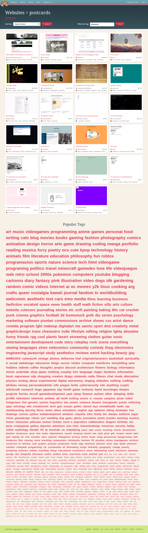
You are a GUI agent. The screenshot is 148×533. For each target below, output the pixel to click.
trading (36, 469)
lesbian (33, 450)
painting (91, 310)
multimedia (10, 466)
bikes (76, 496)
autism (99, 393)
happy (78, 511)
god (101, 454)
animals (132, 151)
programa (9, 484)
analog (8, 482)
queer (24, 292)
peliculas (35, 421)
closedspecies (62, 484)
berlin (44, 121)
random (13, 286)
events (84, 398)
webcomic (16, 299)
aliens (57, 410)
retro (20, 274)
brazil (136, 479)
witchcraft (13, 389)
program (27, 326)
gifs (113, 433)
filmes (66, 457)
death (123, 443)
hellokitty (93, 447)
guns (33, 494)
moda (119, 376)
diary (29, 280)
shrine (109, 440)
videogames (37, 231)
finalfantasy (84, 508)
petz (21, 484)
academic (85, 487)
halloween (24, 482)
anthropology (57, 487)
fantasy (43, 280)
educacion (42, 363)
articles (62, 496)
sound (72, 474)
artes (119, 472)
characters (51, 331)
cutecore (28, 310)
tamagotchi (9, 508)
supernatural (26, 469)
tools (85, 454)
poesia (131, 494)
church (61, 501)
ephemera (80, 59)
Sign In (144, 2)
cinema (22, 315)
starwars (33, 460)
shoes (30, 477)
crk (41, 499)
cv (103, 484)
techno (120, 469)
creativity (120, 326)
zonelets (35, 437)
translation (86, 463)
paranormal (110, 437)
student (57, 454)
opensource (59, 472)
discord (70, 367)
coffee (34, 367)
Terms (131, 529)
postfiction (44, 149)
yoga (8, 463)
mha (102, 506)
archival (52, 513)
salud (135, 469)
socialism (68, 472)
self (27, 513)
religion (105, 331)
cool (41, 337)
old (27, 460)
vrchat (90, 501)
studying (78, 433)
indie (65, 331)
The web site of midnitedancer (121, 177)
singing (89, 380)
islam (111, 504)
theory (8, 494)
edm (72, 477)
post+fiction (45, 146)
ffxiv (20, 440)
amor (32, 433)
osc (131, 421)
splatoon (99, 410)
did (75, 484)
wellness (93, 487)
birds (74, 385)
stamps (59, 59)
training (110, 499)
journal (70, 292)
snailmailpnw (80, 210)
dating (40, 506)
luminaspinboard (46, 88)
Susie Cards (45, 55)
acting (99, 457)
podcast (52, 443)
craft (34, 443)
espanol (92, 513)
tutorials (107, 489)
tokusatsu (105, 513)
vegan (25, 511)
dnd (107, 326)
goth (90, 315)
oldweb (24, 367)
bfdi (135, 437)
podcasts (29, 474)
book (9, 376)
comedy (97, 348)
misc (126, 454)
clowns (130, 457)
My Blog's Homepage (14, 146)
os (22, 499)
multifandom (99, 513)
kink (126, 508)
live (33, 496)
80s (15, 457)
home (92, 437)
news (55, 304)
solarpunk (82, 506)
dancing (30, 410)
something (76, 506)
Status (124, 529)
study (50, 353)
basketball (116, 358)
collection (131, 463)
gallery (34, 425)
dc (24, 472)
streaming (78, 337)
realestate (20, 460)
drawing (83, 244)
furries (23, 393)
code (59, 342)
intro (90, 414)
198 (140, 88)
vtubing (130, 504)
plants (51, 337)
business (120, 299)
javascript (36, 353)
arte (58, 244)
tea (44, 460)
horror (47, 244)
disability (26, 506)
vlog (40, 460)
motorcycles (92, 511)
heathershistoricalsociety (14, 57)
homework (136, 482)
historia (118, 460)
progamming (35, 447)
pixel (106, 433)
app (90, 410)
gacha (79, 487)
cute (74, 250)
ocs (65, 250)
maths (48, 454)
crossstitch (119, 182)
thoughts (46, 367)
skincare (9, 472)
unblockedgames (26, 501)
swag (99, 437)
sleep (77, 393)
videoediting (51, 469)
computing (62, 460)
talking (36, 491)
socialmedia (54, 447)
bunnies (85, 440)
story (68, 342)
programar (68, 466)
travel (51, 268)
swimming (126, 472)
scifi (78, 310)
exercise (20, 506)
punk (10, 315)
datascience (127, 511)
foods (74, 443)
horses (122, 463)
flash (27, 466)
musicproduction (81, 494)
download (30, 516)
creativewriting (49, 501)
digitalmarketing (120, 479)
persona (60, 469)
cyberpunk (29, 358)
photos (55, 358)
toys (95, 406)
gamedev (86, 268)
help (13, 463)
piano (84, 430)
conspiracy (52, 479)
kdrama (45, 477)
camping (42, 496)
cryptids (86, 489)
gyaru (69, 418)
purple (105, 479)
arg (131, 286)
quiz (18, 501)
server (137, 491)
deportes (45, 425)
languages (28, 348)
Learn (38, 2)
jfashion (10, 433)
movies (56, 182)
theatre (124, 389)
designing (11, 450)
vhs (110, 474)
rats (78, 484)
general (108, 484)
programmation (73, 501)
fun (97, 256)
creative (57, 376)
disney (105, 499)
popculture (80, 421)
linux (105, 286)
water (56, 489)
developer (122, 410)
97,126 (69, 57)
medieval (99, 484)
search (109, 477)
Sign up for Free (133, 2)
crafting (127, 380)
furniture (120, 487)
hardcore (38, 479)
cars (59, 299)
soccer (65, 363)
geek (56, 501)
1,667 (69, 149)
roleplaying (73, 429)
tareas (23, 513)
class (117, 496)
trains (102, 460)
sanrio (87, 326)
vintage (43, 358)
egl (130, 482)
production (64, 443)
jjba (110, 491)
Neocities (8, 529)
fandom (86, 292)
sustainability (33, 487)
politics (91, 151)
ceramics (25, 489)
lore (75, 372)
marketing (14, 321)
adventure (59, 425)
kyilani (8, 149)
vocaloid (31, 304)
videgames (137, 511)
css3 (107, 504)
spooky (70, 508)
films (91, 299)
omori (89, 450)
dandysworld (55, 496)
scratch (34, 457)
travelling (44, 450)
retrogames (42, 487)
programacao (102, 482)
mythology (21, 429)
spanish (52, 437)
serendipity (87, 90)
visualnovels (41, 406)
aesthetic (36, 299)
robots (35, 418)
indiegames (64, 437)
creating (8, 496)
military (55, 504)
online (10, 429)
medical (134, 472)
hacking (114, 121)
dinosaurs (37, 454)
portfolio (130, 244)
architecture (85, 367)
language (86, 372)
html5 (67, 389)
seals (18, 499)
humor (10, 421)
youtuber (8, 504)
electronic (121, 450)
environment (97, 151)
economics (65, 474)
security (120, 425)
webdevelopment (50, 414)
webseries (100, 487)
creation (53, 484)
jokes (60, 513)
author (136, 474)
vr (90, 398)
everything (119, 342)
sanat (84, 499)
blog (34, 237)
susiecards (45, 57)
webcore (13, 358)
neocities (13, 499)
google (100, 501)
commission (83, 504)
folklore (114, 90)
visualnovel (10, 479)
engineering (16, 353)
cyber (78, 463)
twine (65, 454)
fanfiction (14, 304)
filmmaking (73, 447)
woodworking (9, 516)
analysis (127, 477)
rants (67, 489)
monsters (82, 472)
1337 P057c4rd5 (116, 116)
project (59, 367)
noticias (101, 496)
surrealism (50, 474)
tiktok (52, 472)
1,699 (35, 149)
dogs (100, 280)
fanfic (120, 406)
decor (7, 499)
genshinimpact (10, 489)
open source (18, 529)
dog (61, 418)
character (28, 494)
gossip (61, 511)
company (72, 494)
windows (67, 414)
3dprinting (97, 469)
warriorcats (127, 466)
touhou (46, 421)
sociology (119, 474)
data (91, 430)
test (49, 299)
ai (67, 286)
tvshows (87, 389)
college (133, 460)
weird (94, 353)
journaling (45, 310)
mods (72, 489)
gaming (76, 237)
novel (53, 457)
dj (62, 466)
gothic (78, 406)
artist (117, 321)
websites (102, 380)
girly (88, 466)
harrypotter (94, 489)
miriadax (28, 504)
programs (115, 494)
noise (37, 440)
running (28, 440)
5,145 (104, 88)
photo (120, 398)
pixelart (47, 321)
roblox (107, 256)
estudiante (32, 482)
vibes (45, 504)
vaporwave (22, 376)
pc (107, 460)
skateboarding (15, 410)
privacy (76, 437)
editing (92, 331)
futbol (129, 398)
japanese (49, 389)
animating (15, 508)
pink (55, 280)
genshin (33, 402)
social (13, 363)
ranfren (54, 516)
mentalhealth (107, 406)
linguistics (56, 402)
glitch (126, 489)
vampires (87, 121)
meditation (117, 499)
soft (40, 491)
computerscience (67, 463)
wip (59, 389)
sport (98, 326)
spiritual (66, 511)
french (37, 496)
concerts (67, 491)
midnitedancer (115, 179)
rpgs (81, 443)
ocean (98, 430)
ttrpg (109, 348)
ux (107, 491)
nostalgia (40, 292)
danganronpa (125, 437)
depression (42, 484)
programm (21, 508)
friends (23, 337)
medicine (124, 414)
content (122, 496)
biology (112, 367)
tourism (133, 477)
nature (54, 262)
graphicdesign (18, 331)
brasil (111, 450)
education (59, 256)
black (27, 508)
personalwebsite (40, 385)
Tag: (83, 24)
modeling (79, 474)
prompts (56, 511)
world (126, 474)
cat (121, 310)
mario (137, 457)
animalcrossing (99, 504)
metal (134, 326)
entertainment (18, 342)
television (23, 398)
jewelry (125, 447)
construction (113, 463)
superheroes (92, 494)
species (92, 496)
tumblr (45, 466)
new (135, 501)
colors (87, 479)
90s (115, 310)
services (55, 463)
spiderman (136, 496)
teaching (122, 418)
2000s (46, 274)
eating (16, 484)
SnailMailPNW (81, 207)
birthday (122, 421)
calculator (9, 506)
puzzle (123, 402)
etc (71, 310)
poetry (54, 250)
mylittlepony (91, 499)
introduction (129, 430)
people (102, 472)
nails (81, 489)
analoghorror (28, 491)
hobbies (11, 367)
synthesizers (40, 501)
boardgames (121, 440)
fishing (115, 477)
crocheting (9, 491)
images (126, 460)
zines (19, 121)
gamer (9, 469)
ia (104, 501)
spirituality (132, 358)
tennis (125, 482)
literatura (72, 460)
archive (85, 321)
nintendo (80, 376)
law (94, 433)
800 (105, 118)
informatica (126, 367)
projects (12, 393)
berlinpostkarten (46, 118)
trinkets (96, 472)
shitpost (26, 499)
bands (25, 479)
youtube (103, 274)
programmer (103, 466)
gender (40, 516)
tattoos (89, 472)
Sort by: (8, 24)
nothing (115, 380)
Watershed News (82, 146)
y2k (95, 286)
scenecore (11, 443)
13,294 (69, 88)
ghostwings (10, 116)
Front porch (114, 55)
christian (41, 482)
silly (107, 304)
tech (82, 262)
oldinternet (111, 508)
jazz (94, 457)
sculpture (15, 482)
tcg (15, 516)
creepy (34, 463)
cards (114, 491)
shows (98, 321)
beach (31, 508)
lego (76, 466)
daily (13, 504)
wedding (118, 482)
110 (105, 210)
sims (120, 504)
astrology (19, 406)
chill (65, 479)
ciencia (117, 513)
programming (29, 151)
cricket (95, 477)
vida (48, 484)
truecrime (9, 474)
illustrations (47, 494)
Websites (13, 2)
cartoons (14, 280)
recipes (120, 433)
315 (36, 179)
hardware (128, 469)
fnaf (78, 358)
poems (74, 402)
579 (70, 118)
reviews (82, 353)
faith (82, 511)
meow (129, 433)
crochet (132, 310)
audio (45, 433)
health (66, 304)
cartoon (23, 414)
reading (114, 151)
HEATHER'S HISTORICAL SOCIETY (19, 55)
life (113, 59)
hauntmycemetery (82, 118)
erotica (101, 489)
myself (68, 433)
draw (95, 463)
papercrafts (52, 212)
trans (36, 331)
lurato (113, 149)
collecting (134, 402)
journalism (89, 418)
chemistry (10, 460)
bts (110, 454)
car (45, 447)
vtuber (75, 363)
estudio (131, 491)
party (89, 504)
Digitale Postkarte (47, 207)
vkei (38, 433)
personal (10, 121)
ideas (131, 474)
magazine (108, 487)
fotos (65, 508)
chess (9, 418)
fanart (63, 337)
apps (9, 406)
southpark (82, 469)
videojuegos (125, 268)
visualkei (41, 508)
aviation (15, 487)
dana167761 (10, 210)
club (132, 511)
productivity (86, 513)
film (26, 256)
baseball (42, 463)
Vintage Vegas (11, 85)
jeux (34, 511)
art (43, 59)
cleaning (18, 479)
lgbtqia (114, 472)
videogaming (86, 482)
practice (39, 494)
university (132, 487)
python (34, 414)
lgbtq (117, 331)
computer (88, 363)
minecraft (67, 268)
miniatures (46, 513)
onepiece (95, 491)
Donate (96, 529)
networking (121, 484)
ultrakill (50, 499)
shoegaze (129, 496)
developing (39, 511)
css (108, 321)
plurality (26, 463)
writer (21, 491)
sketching (52, 477)
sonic (118, 337)
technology (102, 250)
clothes (80, 182)
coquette (80, 414)
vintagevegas (10, 88)
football (52, 315)
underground (116, 506)
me (77, 326)
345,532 (34, 57)
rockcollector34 (11, 179)
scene (103, 342)
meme (49, 410)
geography (85, 151)
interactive (21, 421)
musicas (113, 501)
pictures (100, 443)
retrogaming (35, 466)
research (27, 389)
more (62, 506)
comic (28, 286)
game (68, 244)
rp (46, 429)
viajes (107, 501)
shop (33, 372)
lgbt (39, 326)
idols (41, 504)
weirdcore (103, 363)
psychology (123, 315)
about (33, 380)
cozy (118, 457)
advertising (68, 504)
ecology (16, 469)
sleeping (120, 393)
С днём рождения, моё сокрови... (18, 207)
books (15, 121)
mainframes (46, 90)
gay (132, 353)
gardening (123, 280)
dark (135, 433)
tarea (56, 513)
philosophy (81, 256)
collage (116, 447)
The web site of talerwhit (50, 177)
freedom (15, 477)
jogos (134, 414)
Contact (139, 529)
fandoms (110, 372)
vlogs (44, 499)
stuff (77, 304)
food (128, 151)
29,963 (139, 57)
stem (95, 508)
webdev (9, 457)
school (32, 274)
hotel (36, 516)
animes (50, 398)
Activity (30, 2)
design (33, 244)
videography (54, 466)
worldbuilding (113, 292)
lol (22, 437)
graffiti (132, 484)
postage (94, 212)
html (92, 262)
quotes (51, 489)
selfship (65, 494)
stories (123, 59)
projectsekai (67, 516)
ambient (8, 487)
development (42, 342)
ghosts (73, 491)
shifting (122, 508)
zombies (30, 511)
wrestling (47, 440)
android (93, 454)
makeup (50, 326)
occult (33, 393)
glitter (74, 508)
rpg (33, 337)
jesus (123, 457)
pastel (118, 466)
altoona (10, 59)
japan (42, 372)
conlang (20, 494)
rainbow (117, 508)
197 (36, 210)
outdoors (23, 450)
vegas (14, 90)
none (109, 443)
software (32, 321)
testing (23, 380)
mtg (67, 496)
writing (44, 151)
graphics (24, 90)
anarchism (75, 454)
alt (64, 447)
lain (66, 402)
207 (140, 179)
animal (55, 499)
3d (62, 315)
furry (42, 250)
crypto (124, 385)
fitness (101, 376)
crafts (94, 59)
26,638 (35, 88)
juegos (65, 385)
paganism (75, 504)
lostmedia (133, 499)
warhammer (72, 511)
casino (19, 90)
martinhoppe (45, 210)
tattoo (16, 491)
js (101, 474)
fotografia (25, 454)
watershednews (81, 149)
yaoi (69, 393)
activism (133, 440)
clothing (53, 372)
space (44, 304)
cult (130, 508)
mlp (33, 376)
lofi (26, 516)
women (114, 484)
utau (115, 443)
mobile (19, 489)
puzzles (111, 418)
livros (94, 466)
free (131, 410)
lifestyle (78, 331)
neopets (91, 508)
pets (132, 363)
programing (17, 268)
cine (27, 437)
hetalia (65, 499)
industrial (125, 501)
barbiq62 (79, 57)
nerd (75, 469)
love (101, 268)
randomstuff (93, 506)
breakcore (11, 440)
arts (116, 304)
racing (70, 479)
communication (72, 499)
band (98, 389)
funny (11, 337)
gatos (76, 389)
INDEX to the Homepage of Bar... (88, 55)
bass (99, 508)
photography (54, 90)
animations (69, 410)
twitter (50, 504)
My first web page (82, 177)
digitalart (66, 326)
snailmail (80, 90)
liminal (126, 491)
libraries (24, 182)
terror (126, 487)
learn (121, 477)
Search (22, 2)
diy (97, 315)
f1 (138, 460)
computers (83, 274)
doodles (119, 501)
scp (93, 504)
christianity (74, 440)
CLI (102, 529)
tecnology (134, 513)
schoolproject (67, 487)
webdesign (26, 363)
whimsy (26, 443)
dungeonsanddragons (107, 511)
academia (94, 479)
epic (42, 469)
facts (105, 506)
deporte (132, 454)
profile (10, 398)
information (125, 372)
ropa (15, 474)
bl (20, 443)
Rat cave (113, 146)
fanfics (107, 496)
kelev (113, 57)
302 (70, 179)
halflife (86, 511)
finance (87, 393)
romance (85, 402)
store (55, 460)
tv (52, 182)
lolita (120, 454)
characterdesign (90, 425)
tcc (98, 474)
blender (34, 429)
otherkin (102, 477)
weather (29, 472)
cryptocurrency (84, 496)
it (7, 363)
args (112, 460)
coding (99, 244)
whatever (102, 463)
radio (91, 376)
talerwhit (44, 179)
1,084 (139, 149)
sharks (41, 457)
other (108, 393)
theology (62, 489)
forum (37, 472)
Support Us (48, 2)
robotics (10, 447)
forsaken (15, 496)
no (63, 429)
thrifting (59, 479)
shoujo (116, 504)
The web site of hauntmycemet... (87, 116)
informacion (124, 494)
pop (97, 460)
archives (29, 182)
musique (134, 506)
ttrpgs (68, 376)
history (24, 59)
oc (73, 286)
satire (65, 501)
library (70, 484)
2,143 (139, 118)
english (82, 410)
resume (98, 398)
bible (75, 479)
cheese (36, 508)
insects (69, 469)
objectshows (56, 433)
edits (18, 516)
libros (40, 410)
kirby (45, 479)
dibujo (78, 508)
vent (115, 454)
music (9, 151)
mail (99, 90)
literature (117, 59)
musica (29, 250)
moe (51, 511)
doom (19, 463)
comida (12, 326)
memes (84, 286)
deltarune (67, 358)
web (10, 274)
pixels (101, 418)
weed (105, 469)
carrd (66, 421)
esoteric (102, 491)
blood (33, 501)
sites (74, 487)
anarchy (137, 489)
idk (109, 280)
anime (84, 231)
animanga (23, 477)
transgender (109, 402)
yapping (83, 484)
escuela (20, 466)
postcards (29, 59)
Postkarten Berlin (47, 116)
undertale (22, 372)
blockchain (80, 491)
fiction (97, 304)
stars (44, 437)
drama (75, 472)
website (12, 310)
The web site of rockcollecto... (17, 177)
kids (136, 494)
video (88, 280)
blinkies (11, 385)
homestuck (75, 315)
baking (105, 310)
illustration (71, 280)
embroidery (68, 506)
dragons (111, 421)
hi (114, 474)
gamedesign (22, 418)
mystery (134, 418)
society (55, 491)
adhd (130, 501)
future (139, 499)
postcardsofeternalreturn (84, 88)
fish (24, 402)
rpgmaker (88, 491)
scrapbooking (42, 489)
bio (105, 414)
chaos (60, 499)
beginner (8, 513)
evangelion (35, 504)
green (108, 472)
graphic (42, 443)
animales (37, 474)
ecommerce (78, 450)
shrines (108, 494)
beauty (121, 353)
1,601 (104, 149)
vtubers (91, 460)
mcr (48, 463)
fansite (87, 433)
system (43, 402)
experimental (48, 380)
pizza (9, 425)
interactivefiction (48, 506)
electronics (124, 348)
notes (59, 494)
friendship (70, 482)
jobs (21, 511)
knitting (73, 398)
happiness (94, 90)
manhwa (87, 457)
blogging (120, 274)
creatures (57, 506)
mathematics (96, 421)
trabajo (22, 516)
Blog (107, 529)
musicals (54, 429)
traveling (107, 430)
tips (19, 513)
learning (104, 299)
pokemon (62, 274)
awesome (133, 450)
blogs (55, 363)
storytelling (119, 363)
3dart (61, 491)
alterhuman (33, 489)
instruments (66, 513)
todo (98, 506)
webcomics (58, 348)
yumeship (28, 484)
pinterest (132, 443)
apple (80, 499)
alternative (131, 376)
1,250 (35, 118)
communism (59, 440)
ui (62, 516)
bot (21, 496)
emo (68, 299)
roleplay (81, 342)
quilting (125, 182)
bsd (94, 474)
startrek (112, 496)
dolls (130, 393)
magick (110, 506)
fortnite (57, 421)
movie (10, 372)
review (54, 494)
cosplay (66, 372)
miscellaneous (9, 511)
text (100, 479)
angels (105, 474)
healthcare (88, 477)
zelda (124, 504)
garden (49, 491)
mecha (125, 513)
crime (80, 501)
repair (61, 508)
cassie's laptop (115, 85)
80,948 (104, 57)
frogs (35, 484)
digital (62, 380)
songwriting (34, 506)
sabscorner (115, 88)
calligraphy (60, 212)
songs (83, 447)
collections (100, 59)
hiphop (16, 437)
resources (108, 425)
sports (41, 262)
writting (77, 482)
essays (68, 406)
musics (22, 504)
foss (77, 489)
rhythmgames (125, 499)
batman (120, 491)
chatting (22, 474)
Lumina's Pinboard (47, 85)
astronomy (75, 380)
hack (121, 511)
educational (64, 450)
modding (52, 418)
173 (70, 210)
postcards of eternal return (85, 85)
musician (111, 513)
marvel (87, 406)
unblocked (82, 460)
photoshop (14, 513)
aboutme (130, 331)
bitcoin (136, 466)
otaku (114, 487)
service (130, 479)
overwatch (46, 511)
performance (26, 496)
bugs (38, 389)
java (90, 469)
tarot (53, 406)
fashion (92, 237)
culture (127, 304)
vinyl (18, 504)
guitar (107, 337)
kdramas (120, 489)
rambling (123, 506)
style (100, 433)
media (80, 299)
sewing (12, 348)
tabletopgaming (33, 121)
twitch (84, 437)
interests (37, 398)
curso (94, 482)
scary (63, 482)
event (112, 466)
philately (47, 59)
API (112, 529)
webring (99, 511)
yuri (43, 418)
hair (128, 484)
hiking (110, 410)
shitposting (90, 484)
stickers (79, 457)
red (121, 513)
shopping (44, 376)
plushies (100, 440)
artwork (60, 477)
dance (22, 151)
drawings (12, 414)
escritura (117, 511)
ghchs (78, 418)
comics (134, 237)
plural (111, 479)
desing (15, 506)
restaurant (37, 477)
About (88, 529)
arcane (50, 516)
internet (57, 286)
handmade (36, 499)
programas (88, 474)
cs (31, 499)
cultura (8, 477)
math (86, 304)
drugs (49, 487)
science (69, 262)
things (53, 450)
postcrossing (16, 151)
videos (41, 286)
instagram (99, 499)
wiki (29, 406)
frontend (129, 506)
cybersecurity (89, 385)
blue (106, 454)
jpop (72, 457)
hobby (130, 425)
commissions (66, 321)
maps (79, 151)
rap (127, 406)
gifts (128, 121)
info (56, 385)
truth (44, 491)
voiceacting (101, 494)
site (102, 385)
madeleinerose (81, 179)
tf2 (92, 440)
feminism (90, 443)
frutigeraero (13, 402)
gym (59, 406)
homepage (79, 477)
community (79, 348)
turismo (48, 482)
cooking (119, 286)
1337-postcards (116, 118)
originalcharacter (11, 501)
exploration (73, 513)
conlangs (79, 513)
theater (60, 457)
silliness (17, 511)
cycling (131, 489)
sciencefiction (23, 487)
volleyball (21, 447)
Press (117, 529)
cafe (49, 460)
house (85, 501)
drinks (40, 513)
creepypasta (21, 425)
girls (47, 457)
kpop (85, 250)
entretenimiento (55, 508)
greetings (17, 212)
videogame (108, 262)
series (107, 315)
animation (15, 244)
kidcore (31, 479)
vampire (72, 496)
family (19, 59)
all (58, 398)
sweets (135, 504)
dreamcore (22, 433)
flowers (100, 367)
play (97, 496)
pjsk (8, 437)
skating (82, 466)
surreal (138, 484)
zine (68, 425)
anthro (36, 513)
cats (25, 237)
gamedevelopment (52, 393)
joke (87, 506)
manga (113, 244)
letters (15, 59)
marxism (61, 504)
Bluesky (35, 529)
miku (43, 472)
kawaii (56, 292)
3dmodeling (100, 450)
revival (95, 501)
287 (105, 179)
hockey (66, 477)
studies (31, 513)
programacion (19, 262)
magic (98, 372)
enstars (81, 479)
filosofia (134, 508)
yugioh (45, 516)
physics (11, 380)
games (97, 231)
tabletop (18, 472)
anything (112, 385)
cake (129, 513)
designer (47, 508)
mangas (111, 482)
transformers (24, 457)
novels (117, 430)
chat (110, 376)
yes (47, 472)
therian (112, 469)
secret (59, 516)
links (76, 425)
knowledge (56, 482)
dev (17, 454)
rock (93, 342)
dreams (96, 402)
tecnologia (110, 389)
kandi (58, 474)
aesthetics (65, 353)
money (23, 385)
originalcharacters (95, 358)
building (113, 489)
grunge (10, 454)
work (64, 398)
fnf (42, 429)
